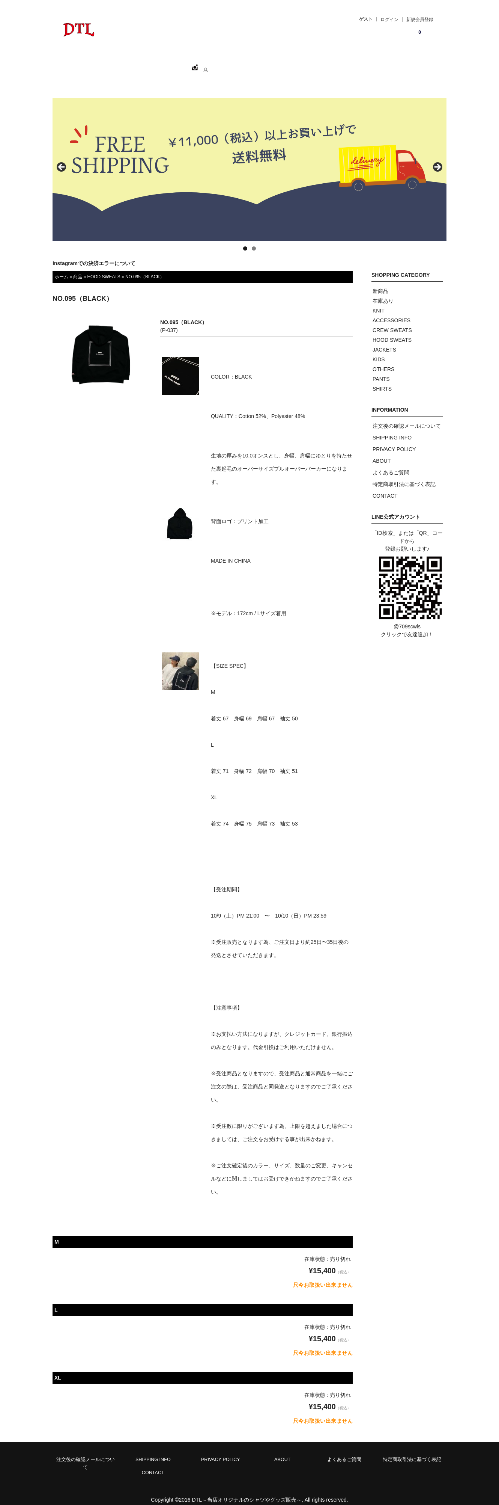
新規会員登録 (419, 19)
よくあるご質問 (391, 464)
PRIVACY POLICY (394, 441)
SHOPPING (133, 64)
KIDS (379, 351)
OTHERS (383, 361)
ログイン (389, 19)
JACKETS (384, 341)
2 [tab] (254, 240)
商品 (77, 268)
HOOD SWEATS (103, 268)
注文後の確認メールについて (407, 418)
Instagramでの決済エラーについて (94, 255)
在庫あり (383, 293)
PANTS (381, 371)
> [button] (437, 159)
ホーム (96, 64)
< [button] (62, 159)
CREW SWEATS (392, 322)
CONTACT (253, 64)
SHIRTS (382, 380)
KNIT (379, 302)
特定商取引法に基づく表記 (404, 476)
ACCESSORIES (391, 312)
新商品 (380, 283)
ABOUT (216, 64)
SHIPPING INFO (392, 429)
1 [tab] (245, 240)
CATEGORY (177, 64)
